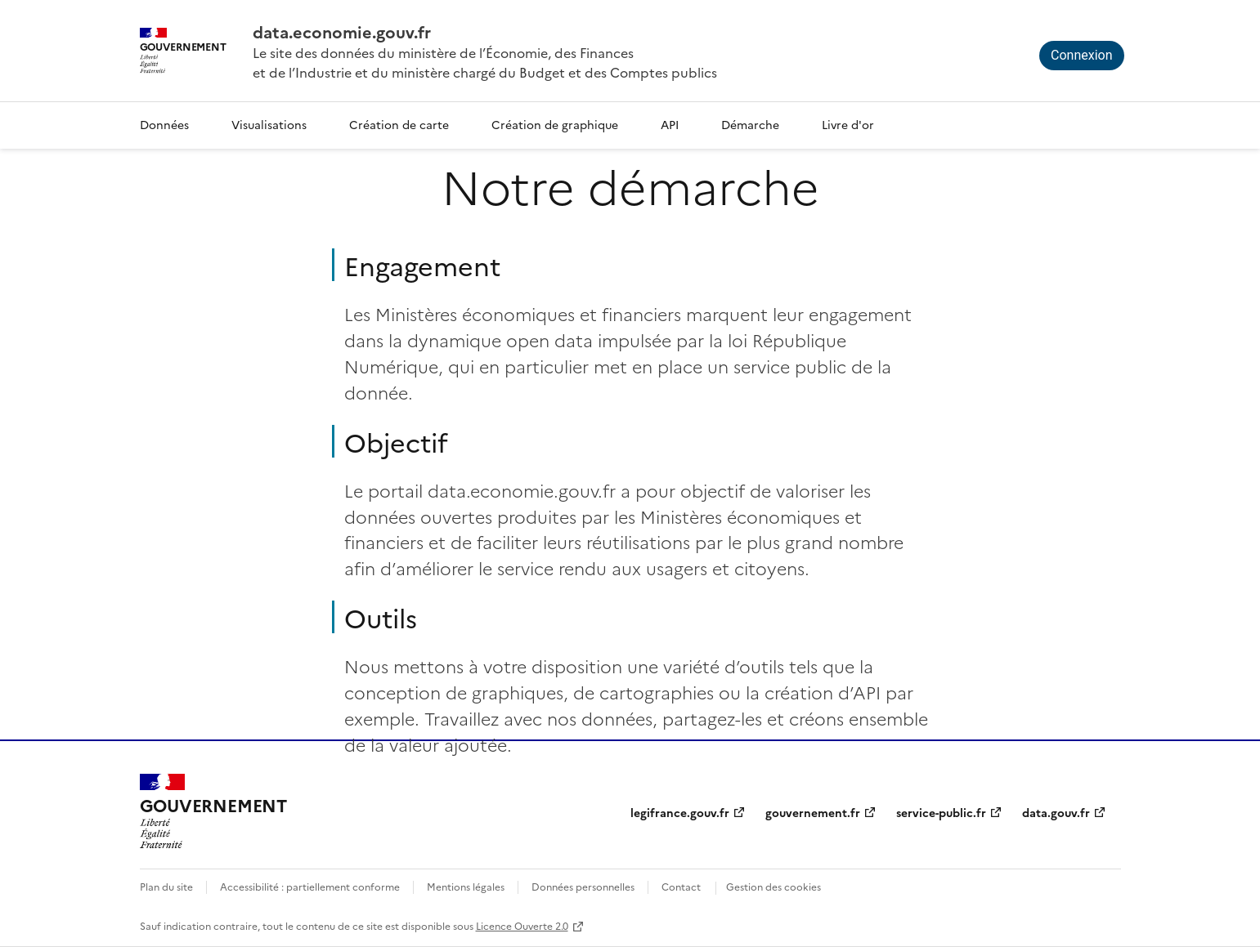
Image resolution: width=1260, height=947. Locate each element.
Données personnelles (582, 886)
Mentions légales (465, 886)
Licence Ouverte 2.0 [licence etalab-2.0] (522, 925)
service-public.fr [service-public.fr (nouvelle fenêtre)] (941, 812)
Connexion (1081, 55)
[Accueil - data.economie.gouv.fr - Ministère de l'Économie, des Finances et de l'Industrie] (213, 811)
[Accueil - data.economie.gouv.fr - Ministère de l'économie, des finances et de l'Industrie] (485, 31)
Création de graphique (554, 124)
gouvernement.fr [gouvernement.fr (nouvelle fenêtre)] (812, 812)
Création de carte (399, 124)
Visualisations (269, 124)
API (670, 124)
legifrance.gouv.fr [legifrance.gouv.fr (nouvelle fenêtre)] (679, 812)
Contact (681, 886)
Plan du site (166, 886)
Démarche (750, 124)
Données (164, 124)
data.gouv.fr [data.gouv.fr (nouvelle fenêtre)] (1056, 812)
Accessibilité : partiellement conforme (310, 886)
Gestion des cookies (773, 886)
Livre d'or (848, 124)
